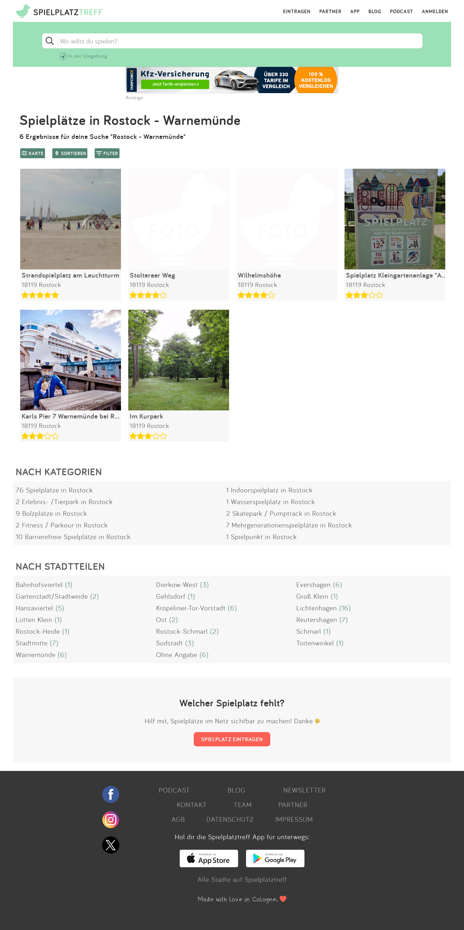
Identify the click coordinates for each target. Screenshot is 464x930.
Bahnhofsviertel (39, 584)
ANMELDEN (435, 11)
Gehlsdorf (171, 596)
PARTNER (330, 11)
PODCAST (401, 11)
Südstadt (169, 642)
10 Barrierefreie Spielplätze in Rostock (73, 536)
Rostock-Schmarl (182, 631)
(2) (94, 596)
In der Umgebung (87, 56)
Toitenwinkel (315, 642)
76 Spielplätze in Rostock (54, 489)
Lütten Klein (34, 619)
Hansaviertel (34, 607)
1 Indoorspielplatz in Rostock (269, 489)
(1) (68, 584)
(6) (337, 584)
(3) (204, 584)
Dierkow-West (177, 584)
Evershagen (313, 584)
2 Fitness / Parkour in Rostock (62, 524)
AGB (178, 819)
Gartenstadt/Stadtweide (52, 596)
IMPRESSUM (294, 819)
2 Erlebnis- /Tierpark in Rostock (64, 501)
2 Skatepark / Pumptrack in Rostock (281, 513)
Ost (161, 619)
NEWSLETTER (304, 790)
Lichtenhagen (316, 607)
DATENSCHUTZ (230, 819)
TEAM (243, 804)
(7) (344, 619)
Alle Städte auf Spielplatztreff (242, 879)
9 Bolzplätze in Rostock (51, 513)
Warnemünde (36, 654)
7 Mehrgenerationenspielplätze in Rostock (289, 524)
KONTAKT (192, 804)
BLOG (374, 11)
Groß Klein (312, 596)
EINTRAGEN (297, 11)
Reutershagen (316, 619)
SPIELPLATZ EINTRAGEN (232, 739)
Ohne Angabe (176, 654)
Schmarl (308, 631)
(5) (60, 607)
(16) (345, 607)
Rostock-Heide (38, 631)
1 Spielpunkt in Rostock (261, 536)
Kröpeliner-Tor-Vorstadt (191, 607)
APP (355, 11)
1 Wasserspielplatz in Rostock (270, 501)
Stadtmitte (32, 642)
